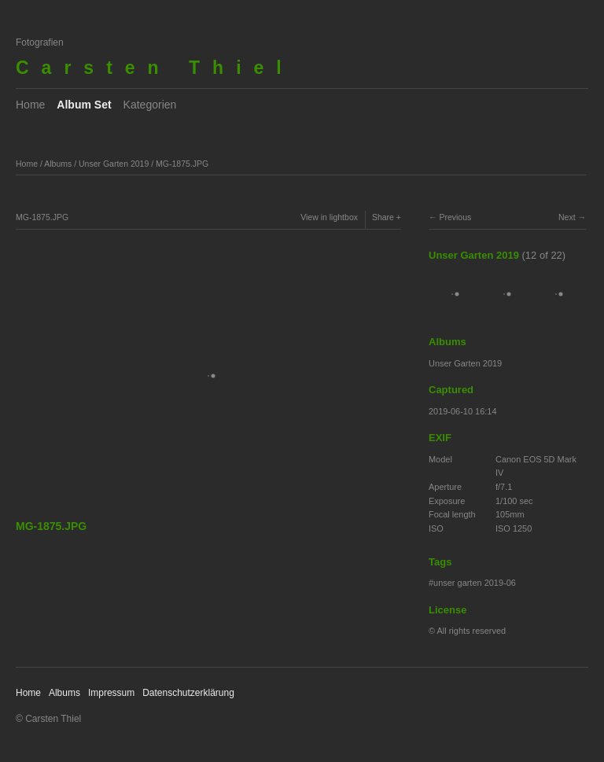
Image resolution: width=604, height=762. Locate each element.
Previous (455, 217)
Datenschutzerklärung (188, 692)
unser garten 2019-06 (474, 582)
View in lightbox (329, 217)
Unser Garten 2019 (114, 163)
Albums (58, 163)
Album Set (84, 104)
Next (567, 217)
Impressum (111, 692)
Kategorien (150, 104)
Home (30, 104)
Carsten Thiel (155, 67)
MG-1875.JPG (182, 163)
